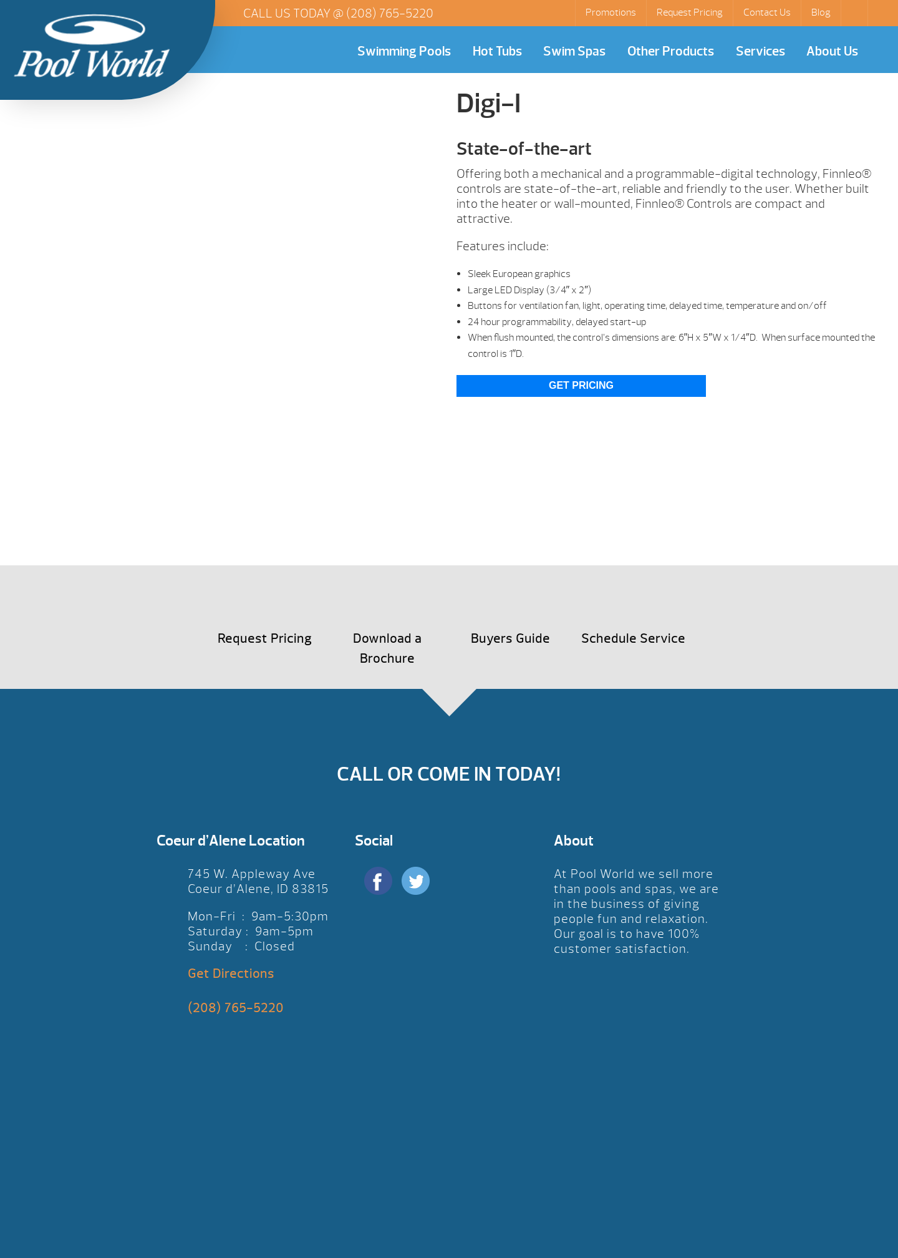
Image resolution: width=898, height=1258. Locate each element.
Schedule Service (633, 638)
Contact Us (767, 12)
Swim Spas (574, 51)
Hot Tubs (497, 51)
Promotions (611, 12)
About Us (832, 51)
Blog (821, 12)
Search (855, 13)
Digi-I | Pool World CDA (92, 45)
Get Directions (231, 974)
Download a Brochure (387, 648)
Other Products (670, 51)
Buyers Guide (510, 638)
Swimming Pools (404, 51)
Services (760, 51)
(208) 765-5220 (389, 13)
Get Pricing (581, 385)
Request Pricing (690, 12)
